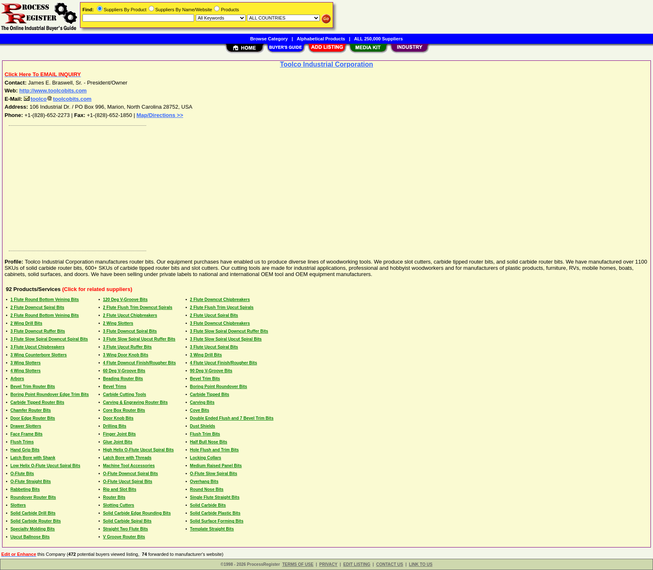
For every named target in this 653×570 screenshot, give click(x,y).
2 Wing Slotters (118, 323)
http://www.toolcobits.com (53, 90)
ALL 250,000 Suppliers (378, 38)
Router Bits (114, 497)
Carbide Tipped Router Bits (37, 402)
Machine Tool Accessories (129, 465)
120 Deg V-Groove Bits (125, 299)
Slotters (18, 505)
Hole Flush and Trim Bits (214, 450)
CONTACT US (389, 564)
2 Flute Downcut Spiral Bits (37, 307)
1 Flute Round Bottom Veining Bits (44, 299)
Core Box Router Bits (124, 410)
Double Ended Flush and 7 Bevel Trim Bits (232, 418)
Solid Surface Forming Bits (216, 521)
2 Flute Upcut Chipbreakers (130, 315)
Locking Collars (205, 458)
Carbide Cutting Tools (124, 394)
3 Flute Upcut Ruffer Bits (127, 347)
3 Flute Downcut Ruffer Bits (37, 331)
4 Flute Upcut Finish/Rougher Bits (223, 363)
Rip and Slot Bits (119, 489)
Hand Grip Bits (25, 450)
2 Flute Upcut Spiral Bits (214, 315)
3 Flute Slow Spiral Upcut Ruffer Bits (139, 339)
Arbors (17, 378)
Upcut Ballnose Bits (30, 537)
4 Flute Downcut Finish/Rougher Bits (139, 363)
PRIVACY (328, 564)
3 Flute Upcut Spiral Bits (214, 347)
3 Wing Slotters (25, 363)
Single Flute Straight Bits (214, 497)
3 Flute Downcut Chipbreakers (220, 323)
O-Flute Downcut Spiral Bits (130, 473)
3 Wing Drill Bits (206, 355)
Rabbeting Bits (25, 489)
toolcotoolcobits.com (57, 99)
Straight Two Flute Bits (125, 529)
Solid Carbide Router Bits (35, 521)
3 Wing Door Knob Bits (125, 355)
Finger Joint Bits (119, 434)
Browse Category (269, 38)
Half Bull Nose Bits (208, 442)
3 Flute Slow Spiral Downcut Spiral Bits (49, 339)
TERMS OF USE (298, 564)
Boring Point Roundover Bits (218, 386)
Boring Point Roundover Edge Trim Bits (49, 394)
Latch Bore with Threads (127, 458)
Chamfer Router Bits (30, 410)
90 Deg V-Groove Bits (211, 370)
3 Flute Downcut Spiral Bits (130, 331)
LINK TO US (420, 564)
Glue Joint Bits (117, 442)
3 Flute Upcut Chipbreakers (37, 347)
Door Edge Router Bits (32, 418)
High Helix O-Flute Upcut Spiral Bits (138, 450)
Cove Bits (199, 410)
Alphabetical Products (321, 38)
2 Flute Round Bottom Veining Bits (44, 315)
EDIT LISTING (356, 564)
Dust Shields (202, 426)
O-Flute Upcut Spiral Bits (127, 481)
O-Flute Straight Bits (30, 481)
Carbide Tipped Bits (209, 394)
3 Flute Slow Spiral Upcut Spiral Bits (226, 339)
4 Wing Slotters (25, 370)
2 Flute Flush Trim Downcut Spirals (137, 307)
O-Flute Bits (22, 473)
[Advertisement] (255, 186)
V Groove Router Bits (124, 537)
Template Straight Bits (212, 529)
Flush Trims (22, 442)
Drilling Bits (114, 426)
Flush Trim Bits (205, 434)
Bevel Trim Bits (205, 378)
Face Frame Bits (26, 434)
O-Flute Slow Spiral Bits (213, 473)
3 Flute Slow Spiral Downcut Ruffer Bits (229, 331)
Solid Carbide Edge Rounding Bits (137, 513)
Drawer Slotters (25, 426)
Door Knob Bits (118, 418)
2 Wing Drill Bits (26, 323)
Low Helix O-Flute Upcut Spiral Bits (45, 465)
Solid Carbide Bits (208, 505)
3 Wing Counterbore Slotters (38, 355)
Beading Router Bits (123, 378)
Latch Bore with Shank (32, 458)
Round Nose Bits (207, 489)
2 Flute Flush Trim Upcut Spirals (222, 307)
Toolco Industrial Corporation (326, 64)
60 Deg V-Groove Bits (124, 370)
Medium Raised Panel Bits (216, 465)
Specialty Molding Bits (32, 529)
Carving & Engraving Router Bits (135, 402)
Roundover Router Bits (33, 497)
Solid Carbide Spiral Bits (127, 521)
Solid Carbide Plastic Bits (215, 513)
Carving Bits (202, 402)
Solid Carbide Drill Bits (32, 513)
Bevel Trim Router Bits (32, 386)
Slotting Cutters (118, 505)
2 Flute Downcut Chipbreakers (220, 299)
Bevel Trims (114, 386)
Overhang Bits (204, 481)
